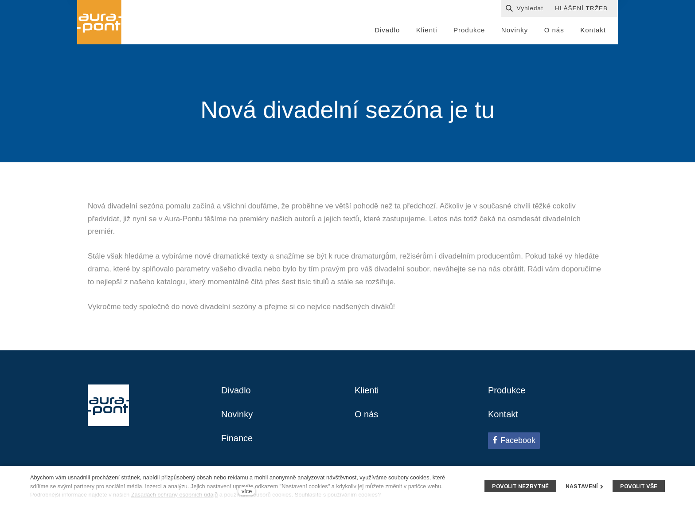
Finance (237, 438)
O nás (366, 414)
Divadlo (236, 390)
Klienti (367, 390)
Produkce (507, 390)
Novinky (237, 414)
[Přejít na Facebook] (514, 440)
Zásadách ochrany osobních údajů (174, 494)
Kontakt (503, 414)
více (247, 491)
